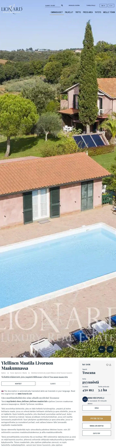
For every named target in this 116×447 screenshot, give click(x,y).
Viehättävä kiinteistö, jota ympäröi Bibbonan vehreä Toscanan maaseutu (51, 373)
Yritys (78, 12)
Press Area (88, 12)
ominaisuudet (57, 12)
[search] (62, 5)
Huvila (12, 373)
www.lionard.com (25, 393)
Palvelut (69, 12)
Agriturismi (18, 373)
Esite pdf (96, 433)
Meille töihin (109, 12)
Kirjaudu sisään (74, 5)
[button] (107, 364)
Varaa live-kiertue (97, 425)
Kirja (97, 408)
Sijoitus (3, 372)
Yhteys (98, 12)
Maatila (24, 373)
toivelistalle (90, 5)
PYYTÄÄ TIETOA (97, 418)
